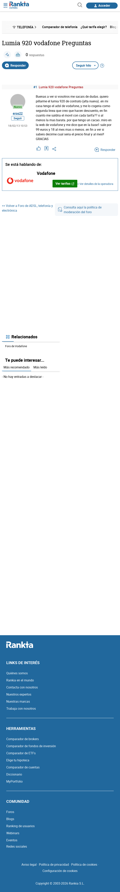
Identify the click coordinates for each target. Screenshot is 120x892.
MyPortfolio (14, 781)
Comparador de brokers (22, 739)
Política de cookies (84, 864)
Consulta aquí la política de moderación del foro (80, 209)
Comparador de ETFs (21, 753)
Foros (10, 812)
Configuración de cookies (60, 871)
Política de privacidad (54, 864)
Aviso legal (29, 864)
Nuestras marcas (18, 701)
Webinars (12, 833)
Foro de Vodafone (16, 346)
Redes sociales (16, 846)
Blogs (10, 819)
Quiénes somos (17, 673)
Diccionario (14, 774)
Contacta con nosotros (22, 687)
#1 (35, 87)
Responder (15, 65)
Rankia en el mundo (20, 680)
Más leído (40, 367)
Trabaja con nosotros (21, 708)
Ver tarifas (64, 183)
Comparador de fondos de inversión (31, 746)
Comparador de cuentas (23, 767)
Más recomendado (17, 367)
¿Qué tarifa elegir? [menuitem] (94, 27)
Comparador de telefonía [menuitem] (60, 27)
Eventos (11, 840)
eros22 (18, 113)
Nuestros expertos (18, 694)
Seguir (18, 118)
